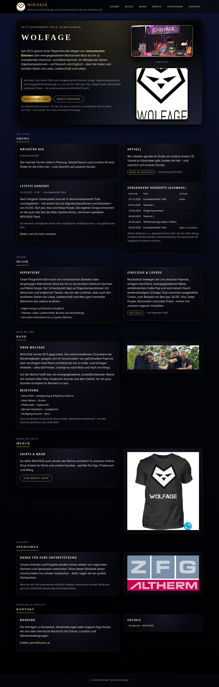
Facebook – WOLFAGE (141, 625)
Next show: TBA (36, 99)
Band (143, 6)
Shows (114, 6)
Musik (129, 6)
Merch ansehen (68, 99)
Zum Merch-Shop (36, 478)
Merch (157, 6)
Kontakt (195, 6)
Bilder (182, 199)
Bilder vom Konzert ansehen (38, 234)
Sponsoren (175, 6)
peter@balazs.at (39, 643)
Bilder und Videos (188, 227)
